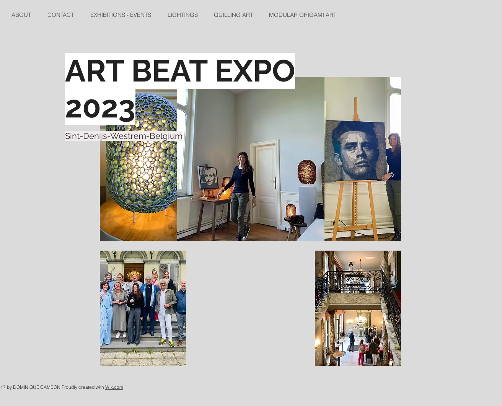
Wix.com (114, 387)
